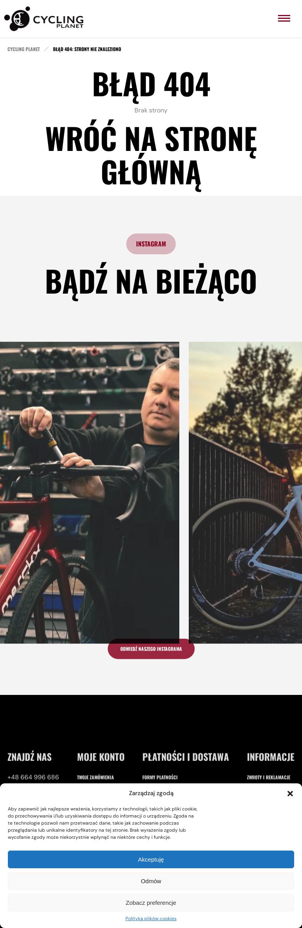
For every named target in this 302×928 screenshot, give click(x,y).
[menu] (284, 18)
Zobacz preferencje (151, 902)
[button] (290, 794)
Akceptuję (151, 859)
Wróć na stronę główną (151, 154)
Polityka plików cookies (151, 918)
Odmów (151, 881)
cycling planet (23, 49)
